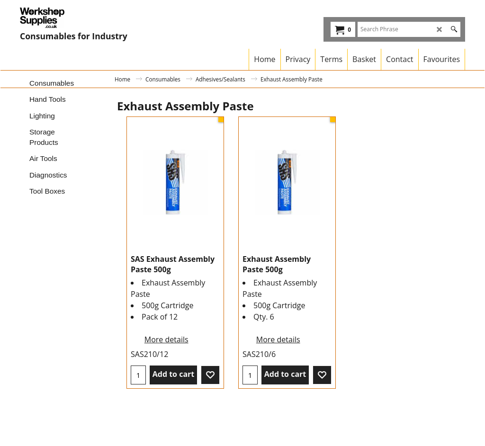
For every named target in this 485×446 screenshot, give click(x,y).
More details (166, 339)
